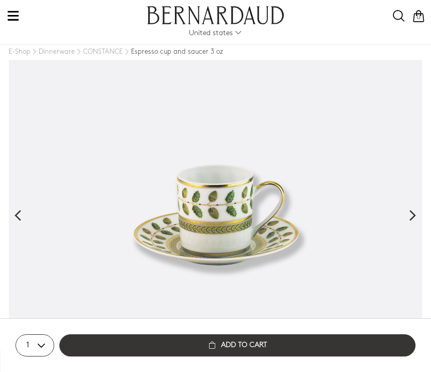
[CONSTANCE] (99, 52)
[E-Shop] (19, 52)
